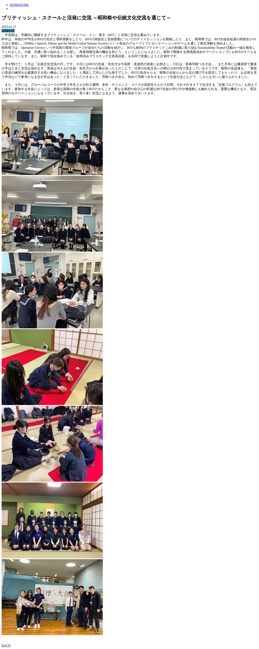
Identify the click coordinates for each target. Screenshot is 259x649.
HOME (14, 5)
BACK (6, 645)
